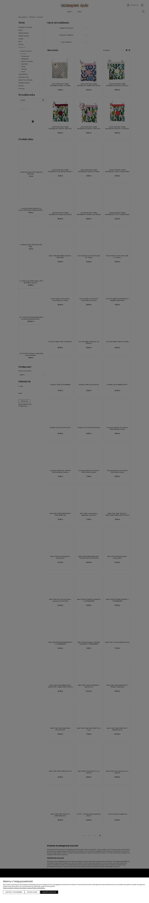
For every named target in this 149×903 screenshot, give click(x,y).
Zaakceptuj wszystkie (49, 892)
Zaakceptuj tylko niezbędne (13, 892)
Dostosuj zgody (32, 892)
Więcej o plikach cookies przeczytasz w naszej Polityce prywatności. (24, 888)
